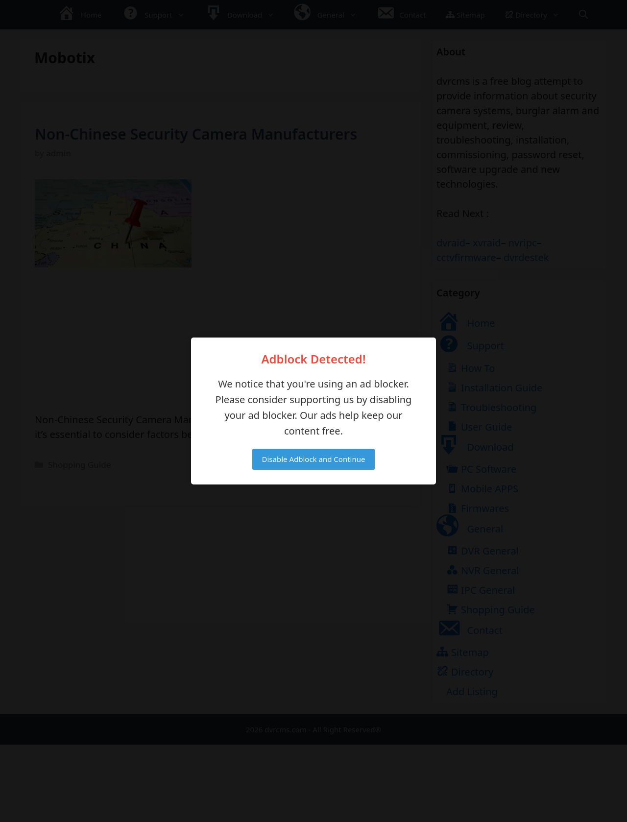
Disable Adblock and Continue (313, 459)
